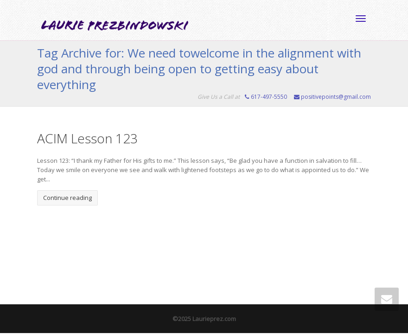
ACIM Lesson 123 (87, 138)
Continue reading (67, 197)
